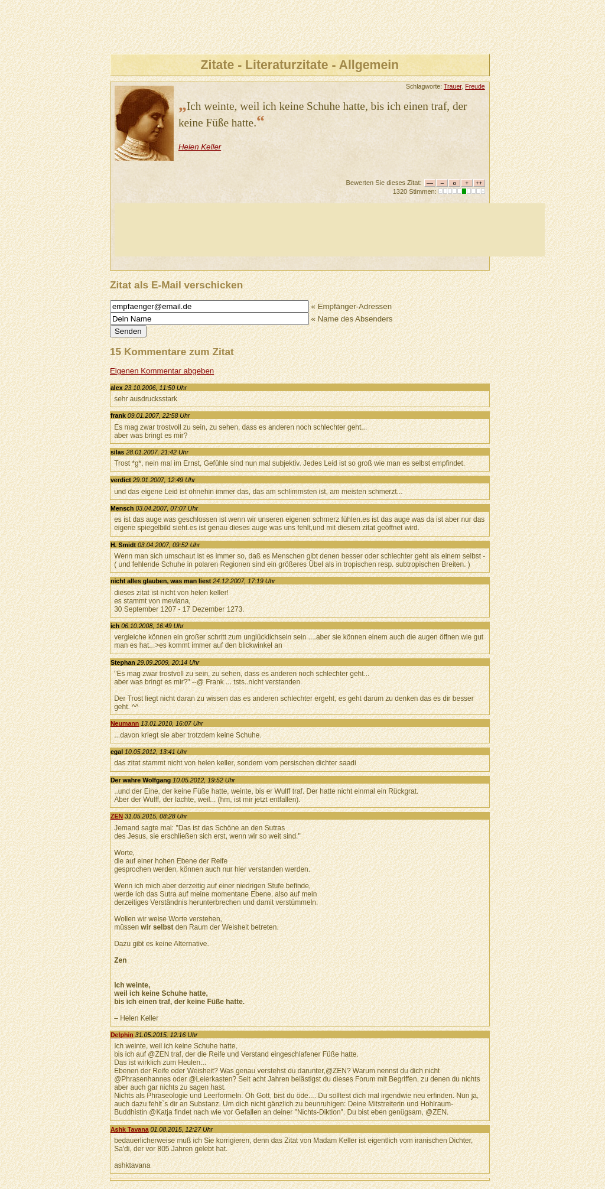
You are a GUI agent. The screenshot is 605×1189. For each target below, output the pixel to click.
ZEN (116, 816)
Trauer (452, 86)
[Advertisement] (330, 229)
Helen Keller (199, 146)
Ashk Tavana (129, 1129)
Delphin (122, 1034)
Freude (475, 86)
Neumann (124, 723)
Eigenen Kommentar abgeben (162, 370)
